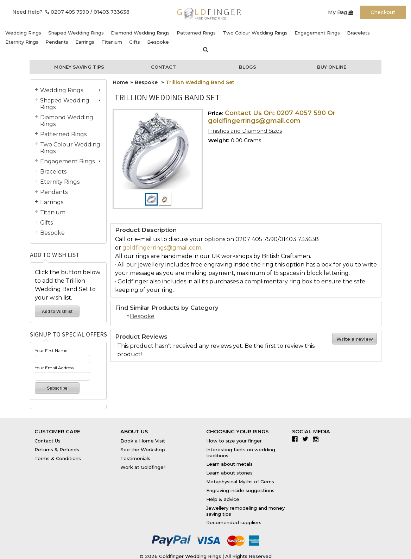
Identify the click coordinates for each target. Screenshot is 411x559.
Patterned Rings (196, 33)
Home (120, 82)
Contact (163, 67)
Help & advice (222, 499)
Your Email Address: (55, 367)
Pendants (56, 42)
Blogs (247, 67)
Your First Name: (51, 350)
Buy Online (331, 67)
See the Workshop (142, 449)
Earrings (84, 42)
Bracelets (358, 33)
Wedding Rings (23, 33)
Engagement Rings (317, 33)
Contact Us (47, 441)
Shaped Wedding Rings (76, 33)
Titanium (111, 42)
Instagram (317, 439)
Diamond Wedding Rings (140, 33)
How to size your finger (234, 441)
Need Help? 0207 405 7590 (50, 12)
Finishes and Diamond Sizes (245, 130)
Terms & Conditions (57, 458)
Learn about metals (229, 464)
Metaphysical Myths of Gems (240, 481)
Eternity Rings (21, 42)
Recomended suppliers (233, 522)
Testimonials (135, 458)
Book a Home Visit (142, 441)
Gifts (134, 42)
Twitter (307, 439)
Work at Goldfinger (142, 467)
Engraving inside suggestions (240, 490)
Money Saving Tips (79, 67)
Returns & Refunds (56, 449)
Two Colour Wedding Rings (255, 33)
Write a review (354, 339)
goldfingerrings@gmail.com (161, 247)
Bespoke (158, 42)
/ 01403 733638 (109, 12)
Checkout (383, 12)
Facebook (296, 439)
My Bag (340, 12)
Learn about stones (229, 473)
